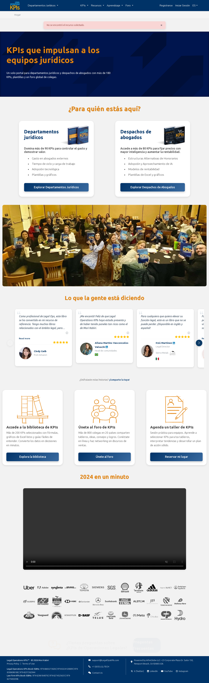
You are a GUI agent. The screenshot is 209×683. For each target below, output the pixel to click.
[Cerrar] (161, 25)
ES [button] (194, 5)
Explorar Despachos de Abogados (152, 187)
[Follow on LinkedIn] (152, 671)
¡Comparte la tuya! (119, 379)
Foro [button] (128, 5)
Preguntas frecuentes (143, 640)
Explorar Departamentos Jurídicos (56, 187)
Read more (24, 338)
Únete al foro (104, 456)
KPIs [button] (83, 5)
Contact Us (97, 673)
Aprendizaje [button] (114, 5)
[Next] (199, 343)
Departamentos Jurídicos (42, 5)
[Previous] (10, 343)
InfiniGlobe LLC (153, 660)
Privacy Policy (13, 663)
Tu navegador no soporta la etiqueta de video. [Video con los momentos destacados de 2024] (104, 529)
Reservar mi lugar (176, 456)
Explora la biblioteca (32, 456)
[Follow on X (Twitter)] (137, 671)
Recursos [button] (96, 5)
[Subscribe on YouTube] (167, 671)
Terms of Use (28, 663)
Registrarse (166, 5)
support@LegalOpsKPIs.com (105, 660)
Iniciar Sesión (182, 5)
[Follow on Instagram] (182, 671)
